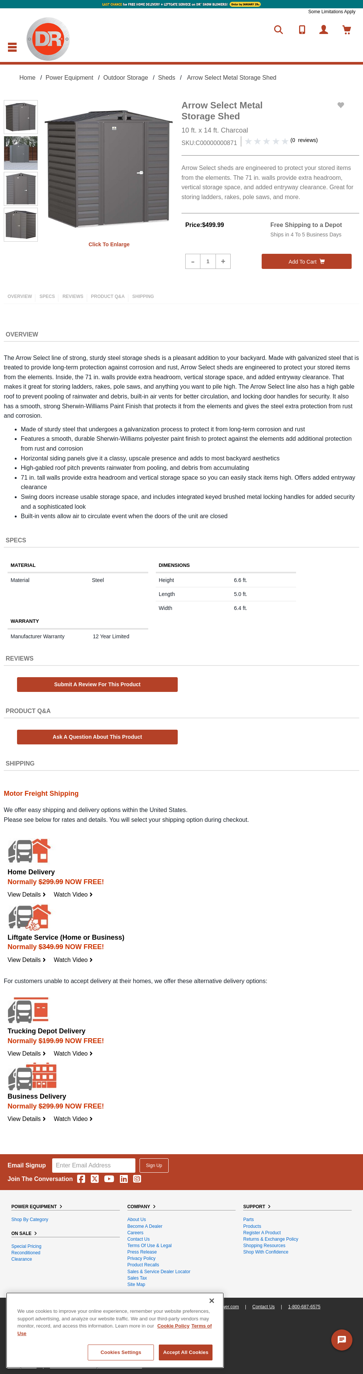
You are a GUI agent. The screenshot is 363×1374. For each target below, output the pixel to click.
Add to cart (307, 262)
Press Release (142, 1252)
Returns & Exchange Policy (270, 1239)
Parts (248, 1219)
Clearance (21, 1259)
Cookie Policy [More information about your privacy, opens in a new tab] (173, 1326)
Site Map (136, 1284)
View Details (27, 894)
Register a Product (262, 1232)
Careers (135, 1232)
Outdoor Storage (125, 77)
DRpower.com (224, 1306)
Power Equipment (69, 77)
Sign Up (154, 1165)
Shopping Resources (264, 1245)
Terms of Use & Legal (149, 1245)
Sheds (166, 77)
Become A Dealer (145, 1226)
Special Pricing (26, 1246)
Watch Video (73, 894)
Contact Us (138, 1239)
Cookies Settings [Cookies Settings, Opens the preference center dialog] (121, 1352)
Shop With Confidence (265, 1252)
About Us (136, 1219)
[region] (115, 1330)
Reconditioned (25, 1252)
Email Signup (27, 1165)
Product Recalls (143, 1264)
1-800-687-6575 (304, 1306)
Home (27, 77)
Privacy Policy (141, 1258)
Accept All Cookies (185, 1352)
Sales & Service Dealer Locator (159, 1271)
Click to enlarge (109, 244)
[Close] (211, 1300)
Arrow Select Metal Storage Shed (231, 77)
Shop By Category (29, 1219)
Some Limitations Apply (331, 11)
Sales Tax (137, 1278)
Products (252, 1226)
